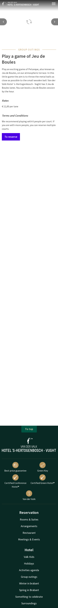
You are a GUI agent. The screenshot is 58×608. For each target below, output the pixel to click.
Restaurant (29, 533)
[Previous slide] (3, 21)
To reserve (10, 136)
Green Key (42, 467)
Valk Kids (29, 557)
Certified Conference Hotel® (15, 481)
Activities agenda (29, 570)
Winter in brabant (29, 583)
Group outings (29, 577)
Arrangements (29, 526)
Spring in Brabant (29, 590)
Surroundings (29, 603)
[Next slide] (54, 21)
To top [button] (29, 429)
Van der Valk (29, 495)
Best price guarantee (15, 467)
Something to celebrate (29, 596)
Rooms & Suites (29, 519)
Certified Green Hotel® (43, 479)
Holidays (29, 563)
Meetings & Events (29, 539)
